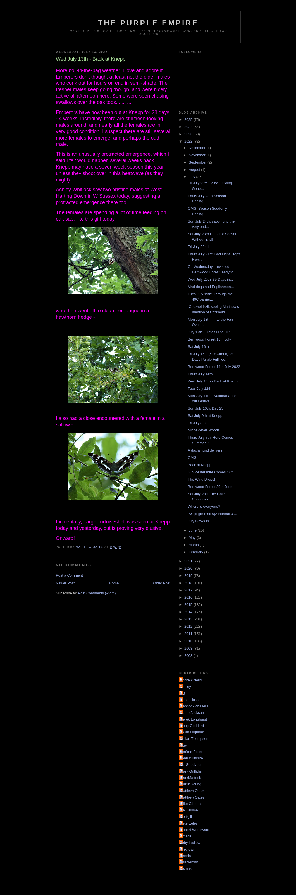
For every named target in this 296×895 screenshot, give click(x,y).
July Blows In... (200, 521)
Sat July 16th (198, 346)
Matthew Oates (192, 790)
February (196, 552)
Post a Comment (69, 575)
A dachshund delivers (205, 450)
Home (114, 583)
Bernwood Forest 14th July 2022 (214, 367)
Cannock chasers (194, 706)
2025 (189, 119)
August (195, 169)
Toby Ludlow (190, 842)
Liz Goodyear (191, 764)
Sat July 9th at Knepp (205, 416)
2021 (189, 561)
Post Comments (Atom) (97, 593)
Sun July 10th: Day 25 (205, 408)
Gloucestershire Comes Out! (210, 472)
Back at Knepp (199, 465)
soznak (186, 868)
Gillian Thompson (194, 738)
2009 (189, 648)
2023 (189, 134)
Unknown (187, 849)
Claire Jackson (192, 712)
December (198, 148)
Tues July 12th (199, 388)
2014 (189, 612)
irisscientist (189, 862)
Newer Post (65, 583)
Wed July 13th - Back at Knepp (212, 381)
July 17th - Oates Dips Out (209, 332)
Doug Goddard (192, 726)
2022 (189, 141)
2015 (189, 605)
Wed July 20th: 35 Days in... (210, 279)
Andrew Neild (191, 680)
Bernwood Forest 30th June (210, 487)
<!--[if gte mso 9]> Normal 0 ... (212, 514)
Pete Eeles (189, 823)
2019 (189, 575)
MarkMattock (190, 778)
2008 (189, 655)
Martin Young (190, 784)
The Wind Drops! (201, 479)
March (194, 545)
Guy (183, 745)
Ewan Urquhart (192, 732)
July (192, 177)
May (193, 537)
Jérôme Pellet (191, 752)
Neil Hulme (189, 810)
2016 (189, 597)
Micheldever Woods (203, 430)
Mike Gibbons (191, 804)
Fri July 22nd (198, 247)
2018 (189, 583)
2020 (189, 568)
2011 (189, 634)
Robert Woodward (194, 830)
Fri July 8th (197, 423)
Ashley (185, 686)
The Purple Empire (148, 23)
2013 (189, 619)
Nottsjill (186, 816)
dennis (185, 856)
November (198, 155)
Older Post (161, 583)
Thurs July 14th (200, 374)
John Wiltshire (191, 758)
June (193, 530)
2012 (189, 626)
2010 (189, 641)
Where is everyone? (204, 506)
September (198, 162)
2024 (189, 127)
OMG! (192, 457)
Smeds (185, 836)
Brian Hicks (189, 700)
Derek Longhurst (193, 719)
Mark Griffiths (191, 771)
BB (182, 693)
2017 (189, 590)
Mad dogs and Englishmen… (211, 287)
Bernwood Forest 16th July (209, 339)
